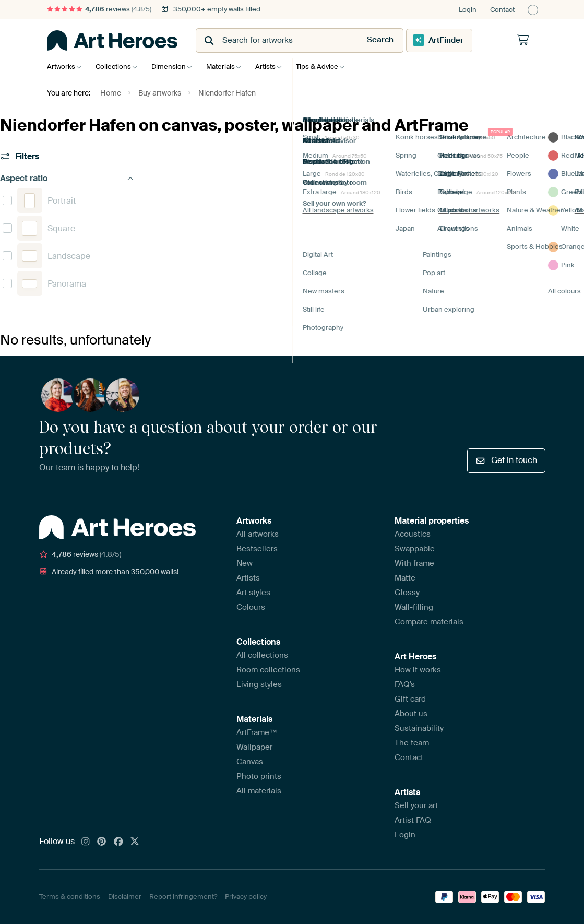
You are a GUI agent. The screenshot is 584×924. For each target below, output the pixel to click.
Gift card (410, 699)
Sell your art (416, 805)
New (244, 563)
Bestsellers (257, 548)
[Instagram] (85, 842)
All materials (258, 791)
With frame (414, 563)
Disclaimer (124, 896)
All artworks (257, 534)
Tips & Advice (330, 66)
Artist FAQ (413, 820)
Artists (276, 66)
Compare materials (429, 622)
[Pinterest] (102, 842)
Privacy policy (246, 896)
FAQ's (405, 684)
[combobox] (266, 40)
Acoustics (413, 534)
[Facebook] (118, 842)
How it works (418, 670)
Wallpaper (254, 747)
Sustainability (419, 728)
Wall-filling (414, 607)
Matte (405, 578)
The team (412, 743)
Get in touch (506, 460)
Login (467, 9)
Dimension (174, 66)
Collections (116, 66)
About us (411, 713)
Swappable (415, 548)
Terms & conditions (69, 896)
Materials (228, 66)
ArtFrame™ (256, 732)
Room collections (268, 670)
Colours (250, 607)
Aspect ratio (67, 178)
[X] (134, 842)
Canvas (249, 761)
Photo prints (258, 776)
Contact (502, 9)
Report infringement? (183, 896)
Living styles (259, 684)
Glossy (407, 592)
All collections (262, 655)
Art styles (253, 592)
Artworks (61, 66)
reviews (99, 9)
